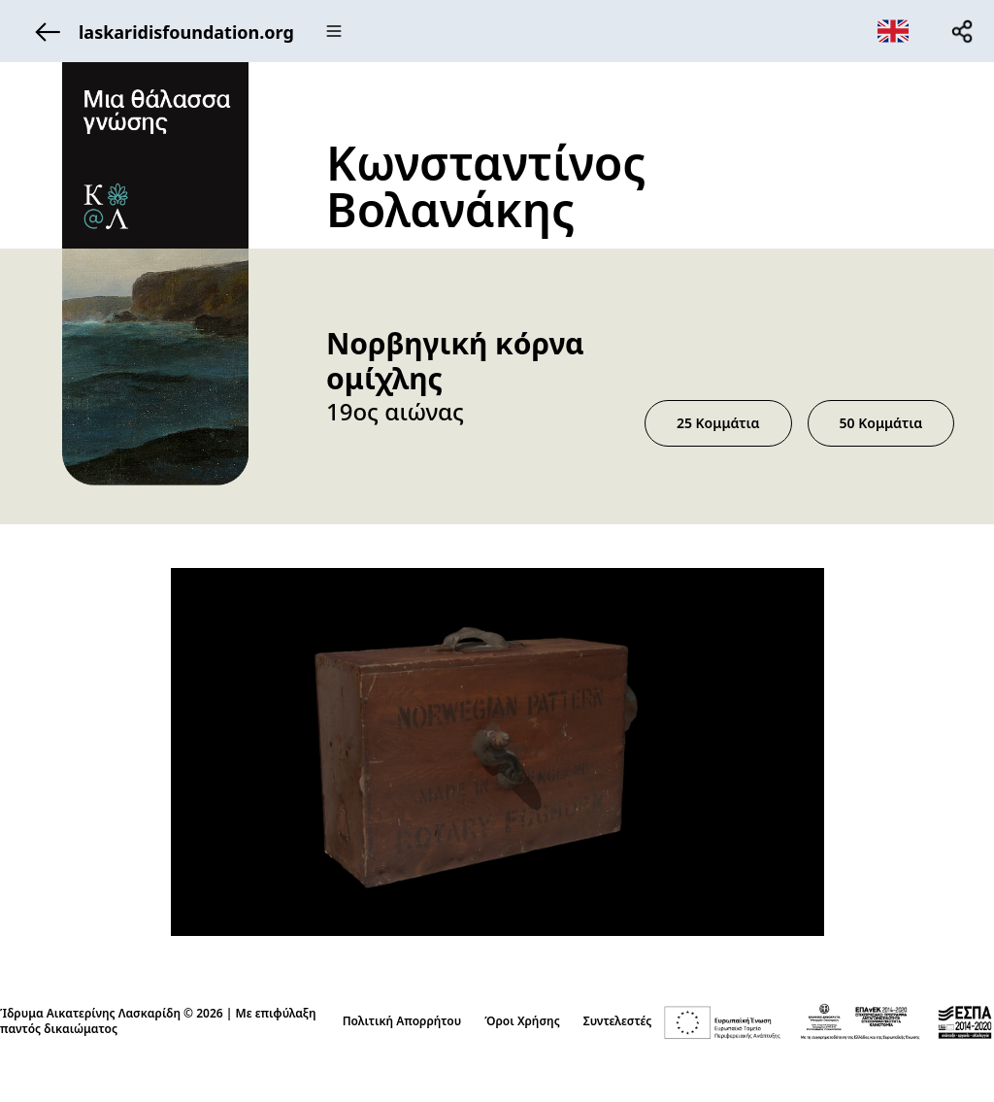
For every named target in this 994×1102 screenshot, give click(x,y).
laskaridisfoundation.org (159, 31)
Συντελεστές (617, 1021)
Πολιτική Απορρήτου (402, 1021)
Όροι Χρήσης (522, 1021)
